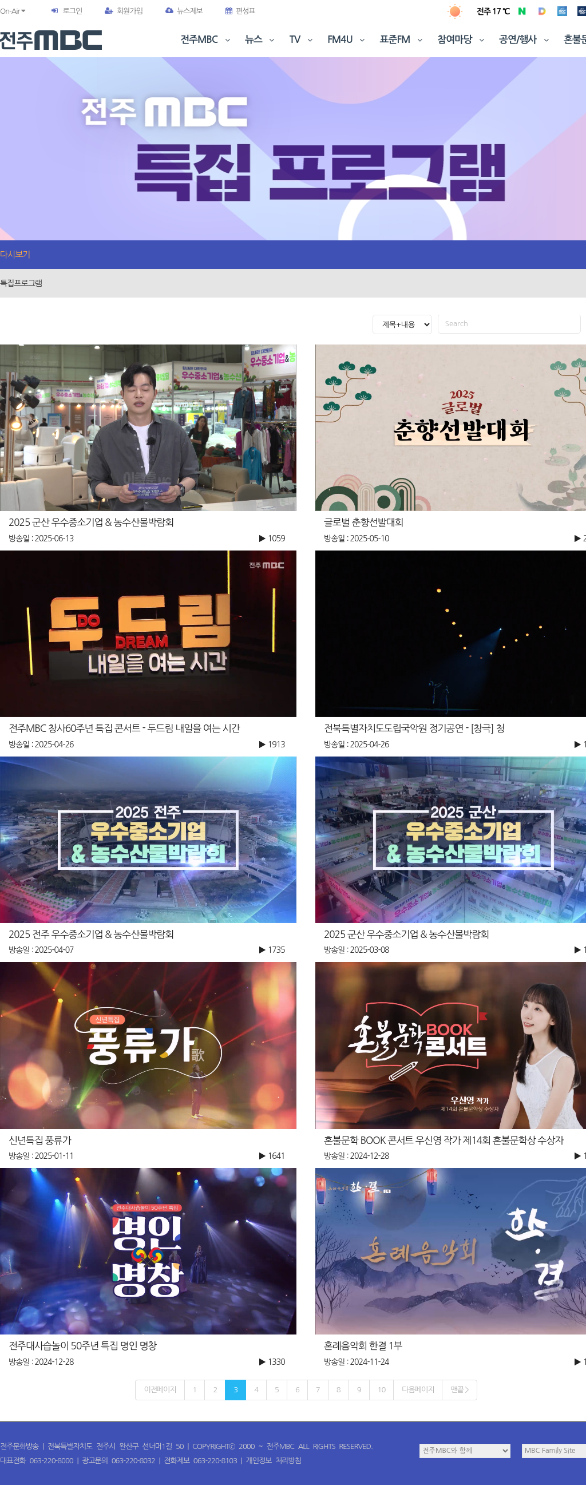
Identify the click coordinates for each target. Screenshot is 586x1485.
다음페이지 (418, 1389)
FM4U (347, 40)
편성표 (240, 11)
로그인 (72, 11)
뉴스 (261, 40)
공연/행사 (525, 40)
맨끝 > (459, 1389)
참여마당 (461, 40)
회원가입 (123, 11)
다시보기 (15, 254)
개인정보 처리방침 (273, 1460)
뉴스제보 (184, 11)
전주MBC (206, 40)
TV (302, 40)
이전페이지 (160, 1389)
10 (382, 1389)
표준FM (402, 40)
